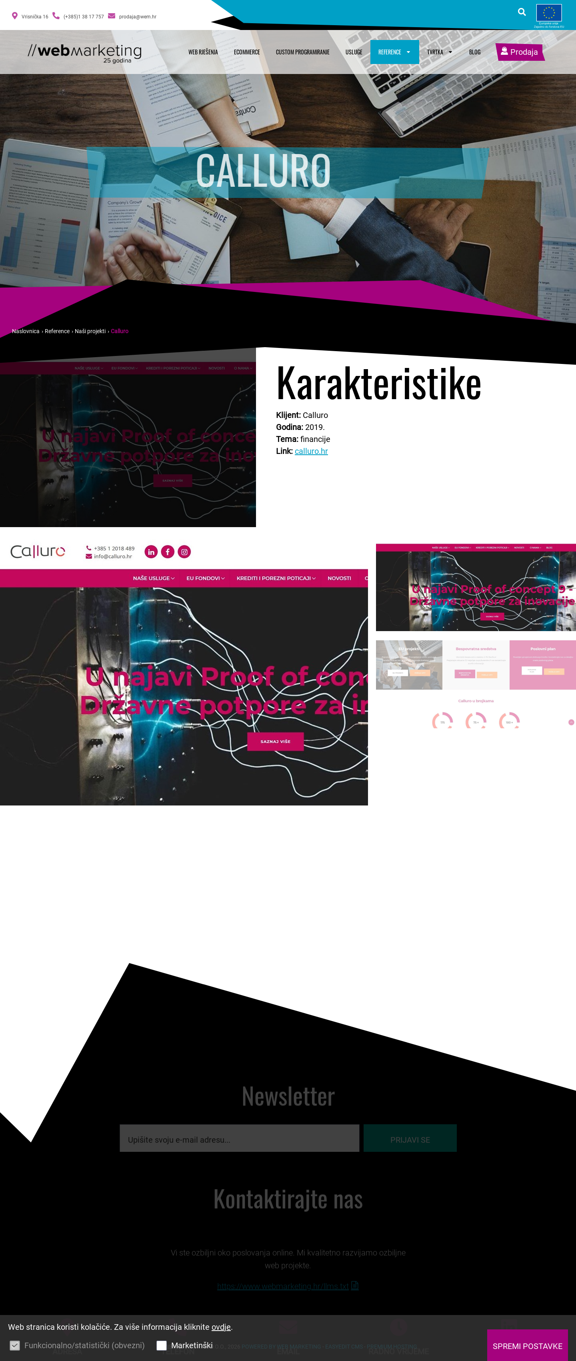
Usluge (354, 52)
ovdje (221, 1327)
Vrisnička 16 (30, 15)
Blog (474, 52)
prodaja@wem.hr (132, 15)
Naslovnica (26, 331)
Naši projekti (90, 331)
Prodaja (519, 52)
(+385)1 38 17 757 (78, 15)
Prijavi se (410, 1146)
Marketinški (192, 1345)
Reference (394, 52)
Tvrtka (440, 52)
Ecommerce (247, 52)
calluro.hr (311, 451)
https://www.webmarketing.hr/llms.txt (283, 1296)
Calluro (119, 331)
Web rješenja (203, 52)
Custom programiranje (303, 52)
